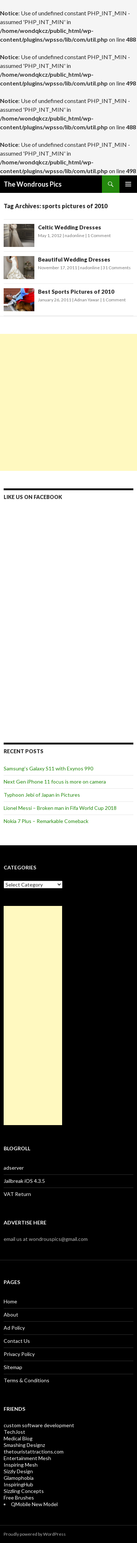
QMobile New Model (34, 1504)
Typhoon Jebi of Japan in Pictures (42, 795)
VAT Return (17, 1194)
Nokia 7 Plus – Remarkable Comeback (46, 821)
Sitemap (13, 1367)
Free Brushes (19, 1497)
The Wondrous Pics (33, 184)
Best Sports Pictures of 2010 (76, 291)
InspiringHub (18, 1484)
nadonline (74, 235)
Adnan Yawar (86, 299)
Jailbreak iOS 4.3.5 (24, 1181)
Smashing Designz (24, 1445)
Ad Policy (14, 1328)
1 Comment (99, 235)
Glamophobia (19, 1478)
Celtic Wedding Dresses (69, 227)
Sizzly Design (18, 1471)
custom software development (39, 1425)
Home (10, 1301)
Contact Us (17, 1341)
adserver (14, 1168)
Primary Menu (128, 184)
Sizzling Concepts (24, 1491)
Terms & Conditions (26, 1380)
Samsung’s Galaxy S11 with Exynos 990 (48, 768)
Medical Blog (18, 1438)
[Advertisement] (68, 402)
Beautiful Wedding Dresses (74, 259)
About (11, 1314)
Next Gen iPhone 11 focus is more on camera (55, 781)
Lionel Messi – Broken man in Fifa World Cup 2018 (60, 808)
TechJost (14, 1432)
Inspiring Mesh (21, 1465)
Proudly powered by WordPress (35, 1534)
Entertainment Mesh (27, 1458)
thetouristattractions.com (34, 1451)
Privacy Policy (19, 1354)
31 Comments (117, 267)
